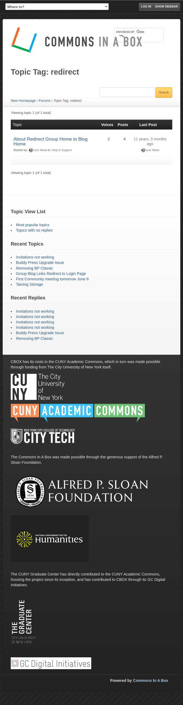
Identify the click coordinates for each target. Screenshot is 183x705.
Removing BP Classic (34, 268)
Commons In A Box (150, 680)
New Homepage (23, 101)
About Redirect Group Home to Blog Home (50, 141)
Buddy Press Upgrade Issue (40, 262)
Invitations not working (35, 257)
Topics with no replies (34, 230)
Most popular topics (32, 225)
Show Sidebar (166, 6)
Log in (146, 6)
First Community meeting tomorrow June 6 (52, 279)
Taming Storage (29, 284)
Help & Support (62, 150)
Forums (44, 101)
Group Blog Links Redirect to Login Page (51, 273)
